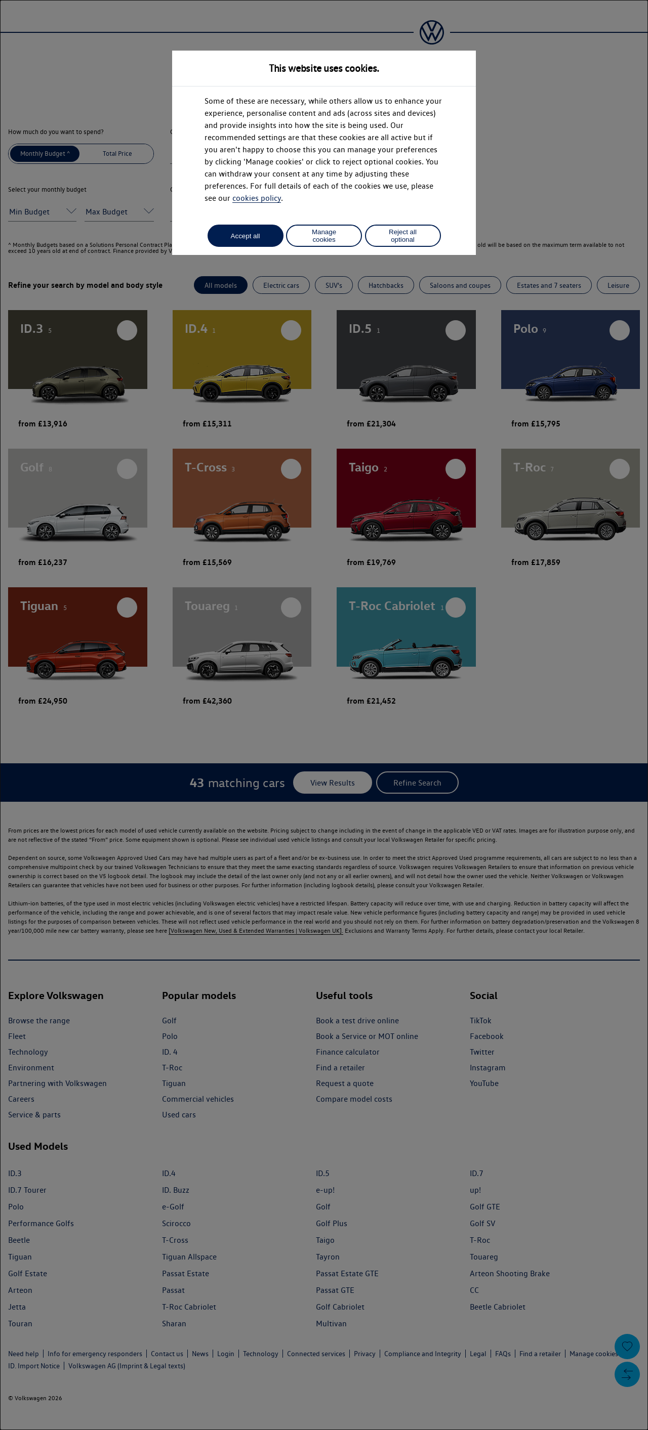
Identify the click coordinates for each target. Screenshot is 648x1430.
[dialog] (324, 715)
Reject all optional (403, 235)
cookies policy (256, 198)
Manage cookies (324, 235)
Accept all (245, 236)
